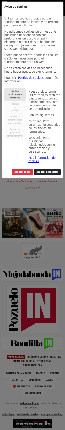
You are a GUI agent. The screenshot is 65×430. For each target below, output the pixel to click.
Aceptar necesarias (47, 172)
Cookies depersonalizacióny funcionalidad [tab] (15, 120)
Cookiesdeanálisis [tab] (15, 107)
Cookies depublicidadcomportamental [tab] (15, 132)
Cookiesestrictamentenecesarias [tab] (15, 94)
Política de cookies (31, 78)
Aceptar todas (22, 172)
